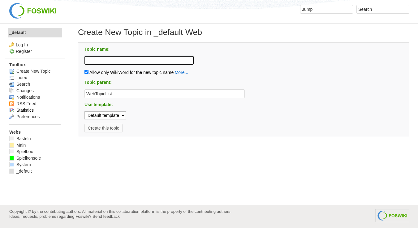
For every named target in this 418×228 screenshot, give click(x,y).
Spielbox (21, 151)
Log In (22, 44)
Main (17, 145)
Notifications (24, 97)
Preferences (24, 116)
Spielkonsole (25, 158)
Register (24, 51)
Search (19, 84)
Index (18, 77)
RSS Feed (22, 103)
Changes (21, 90)
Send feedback (106, 216)
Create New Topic (29, 71)
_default (17, 32)
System (20, 164)
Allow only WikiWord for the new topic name (129, 72)
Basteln (20, 138)
